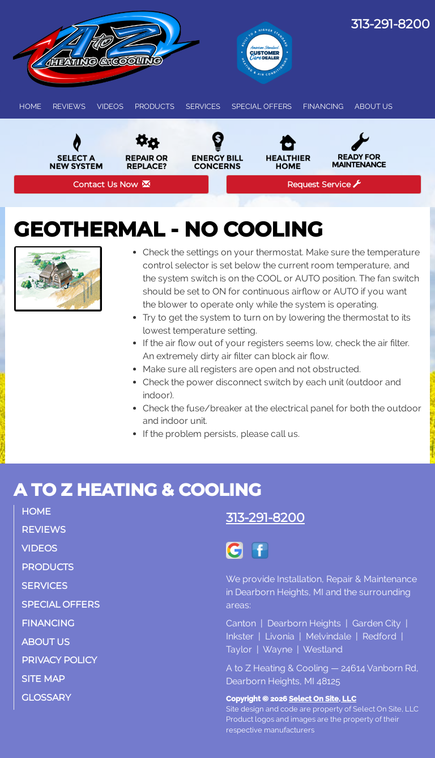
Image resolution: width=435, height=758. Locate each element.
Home (30, 106)
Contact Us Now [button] (111, 184)
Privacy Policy (60, 660)
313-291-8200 (265, 517)
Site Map (44, 678)
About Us (374, 106)
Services (203, 106)
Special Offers (262, 106)
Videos (110, 106)
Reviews (69, 106)
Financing (323, 106)
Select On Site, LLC (322, 698)
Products (154, 106)
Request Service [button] (324, 184)
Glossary (47, 697)
